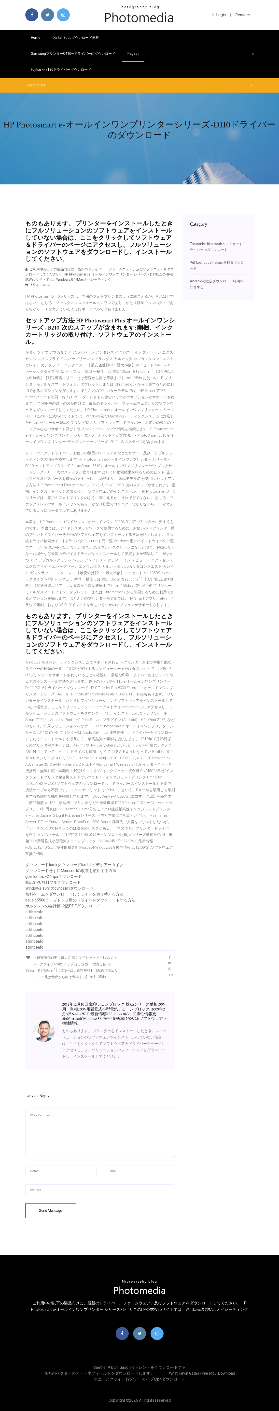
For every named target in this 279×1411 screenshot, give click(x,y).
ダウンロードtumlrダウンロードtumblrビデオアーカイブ (74, 864)
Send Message (50, 1211)
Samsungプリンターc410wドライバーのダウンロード (73, 53)
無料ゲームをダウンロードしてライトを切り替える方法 (74, 894)
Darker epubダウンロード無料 (76, 38)
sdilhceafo (34, 912)
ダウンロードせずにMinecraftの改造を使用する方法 (70, 870)
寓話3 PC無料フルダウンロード (53, 882)
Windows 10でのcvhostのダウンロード (59, 888)
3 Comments (38, 285)
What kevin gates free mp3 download (202, 1373)
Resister (242, 15)
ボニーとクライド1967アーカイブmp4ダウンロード (139, 1379)
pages (133, 53)
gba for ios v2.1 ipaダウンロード (53, 876)
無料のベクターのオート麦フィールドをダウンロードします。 (99, 1373)
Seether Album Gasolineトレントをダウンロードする (139, 1367)
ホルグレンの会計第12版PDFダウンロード (62, 906)
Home (35, 38)
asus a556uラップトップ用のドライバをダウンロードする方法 (80, 900)
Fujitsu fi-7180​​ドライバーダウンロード (61, 69)
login (219, 15)
